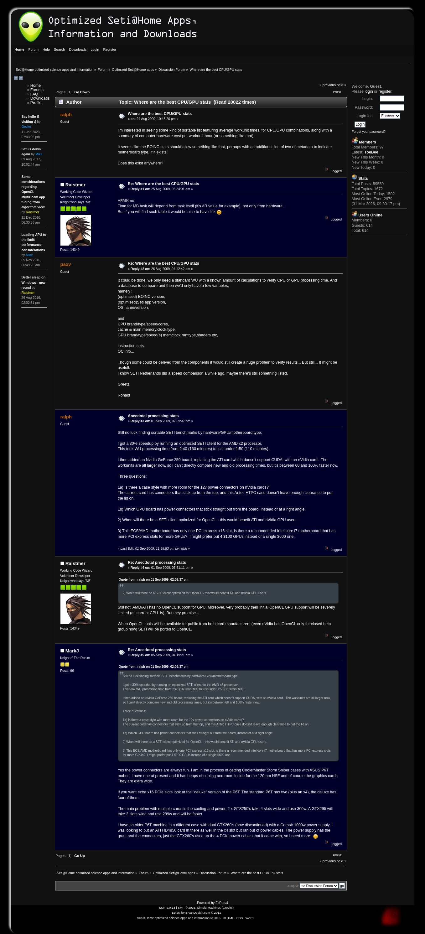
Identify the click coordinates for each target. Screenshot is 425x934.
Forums (37, 90)
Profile (35, 103)
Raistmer (75, 184)
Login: (367, 98)
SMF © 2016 (186, 907)
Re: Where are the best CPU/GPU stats (163, 184)
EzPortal (221, 903)
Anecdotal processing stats (153, 416)
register (385, 91)
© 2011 (216, 912)
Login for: (365, 116)
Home (35, 85)
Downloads (40, 98)
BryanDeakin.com (197, 912)
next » (341, 85)
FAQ (34, 94)
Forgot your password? (369, 131)
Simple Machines (209, 907)
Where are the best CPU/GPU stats (160, 114)
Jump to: (293, 886)
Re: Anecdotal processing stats (157, 562)
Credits (228, 907)
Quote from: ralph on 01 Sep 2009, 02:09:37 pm (154, 579)
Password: (364, 107)
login (369, 91)
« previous (327, 85)
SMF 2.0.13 (167, 907)
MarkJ (72, 650)
